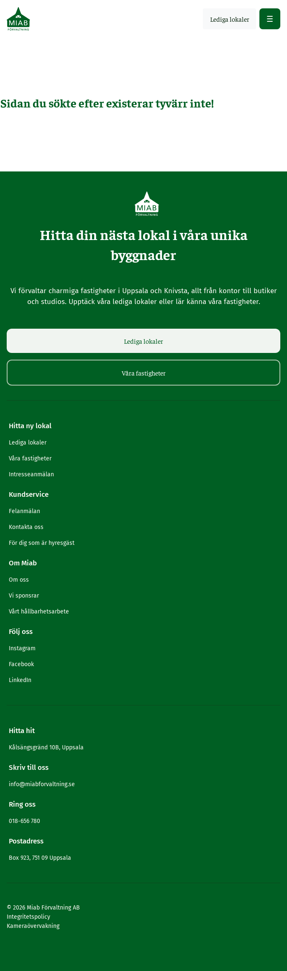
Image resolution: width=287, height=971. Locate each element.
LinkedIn (20, 680)
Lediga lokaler (143, 341)
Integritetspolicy (28, 916)
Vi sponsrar (24, 595)
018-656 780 (24, 821)
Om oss (19, 579)
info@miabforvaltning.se (42, 784)
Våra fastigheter (144, 372)
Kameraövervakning (33, 926)
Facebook (21, 664)
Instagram (22, 648)
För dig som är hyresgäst (41, 543)
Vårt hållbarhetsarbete (39, 611)
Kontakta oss (26, 527)
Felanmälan (24, 511)
